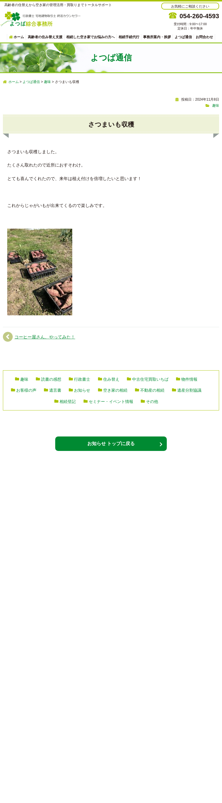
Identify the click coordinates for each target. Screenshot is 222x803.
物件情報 (189, 379)
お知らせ (82, 390)
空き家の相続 (115, 390)
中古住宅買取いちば (150, 379)
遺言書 (55, 390)
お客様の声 (26, 390)
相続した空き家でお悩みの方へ (90, 37)
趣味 (215, 105)
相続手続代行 (129, 37)
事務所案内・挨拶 (157, 37)
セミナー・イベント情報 (111, 401)
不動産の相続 (152, 390)
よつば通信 (183, 37)
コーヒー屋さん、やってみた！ (44, 336)
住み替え (111, 379)
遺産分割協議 (189, 390)
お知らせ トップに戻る (111, 443)
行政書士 (82, 379)
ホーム (16, 37)
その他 (152, 401)
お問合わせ (204, 37)
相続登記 (68, 401)
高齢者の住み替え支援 (45, 37)
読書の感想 (51, 379)
